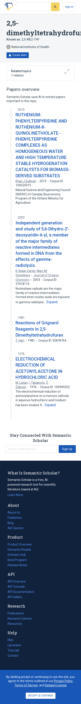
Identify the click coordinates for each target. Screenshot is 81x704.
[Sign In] (69, 6)
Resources (15, 623)
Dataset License (56, 685)
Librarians (14, 645)
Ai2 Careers (16, 528)
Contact (13, 655)
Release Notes (17, 565)
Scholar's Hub (17, 554)
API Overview (17, 581)
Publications (16, 613)
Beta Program (17, 560)
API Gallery (15, 597)
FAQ (10, 640)
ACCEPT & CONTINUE (40, 695)
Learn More (15, 495)
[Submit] (55, 7)
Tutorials (13, 650)
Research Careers (20, 618)
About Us (14, 512)
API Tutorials (16, 586)
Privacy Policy (63, 681)
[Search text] (33, 7)
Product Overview (20, 544)
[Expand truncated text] (52, 302)
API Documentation (21, 591)
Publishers (15, 517)
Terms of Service (26, 685)
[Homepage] (8, 7)
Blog (12, 522)
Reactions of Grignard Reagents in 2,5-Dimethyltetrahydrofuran (39, 328)
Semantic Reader (19, 549)
